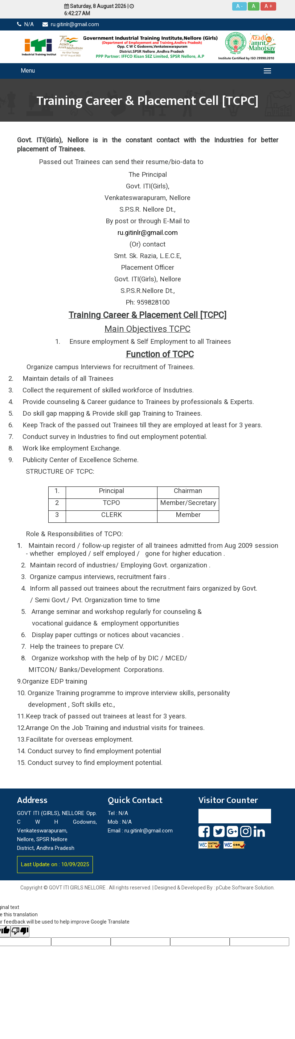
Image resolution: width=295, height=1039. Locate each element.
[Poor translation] (20, 931)
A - (239, 6)
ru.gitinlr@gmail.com (70, 24)
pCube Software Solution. (245, 888)
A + (268, 6)
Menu (28, 70)
